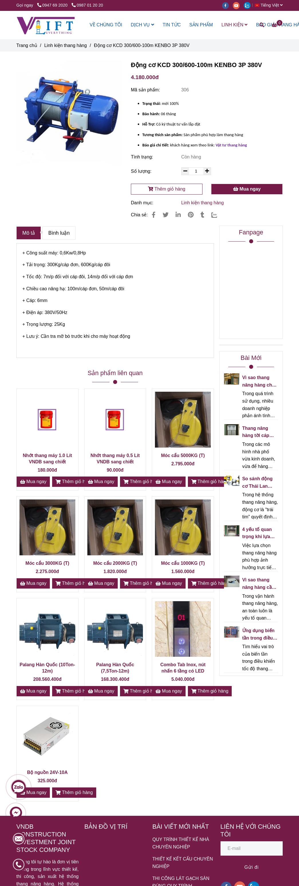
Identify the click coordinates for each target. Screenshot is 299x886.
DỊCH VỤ (142, 24)
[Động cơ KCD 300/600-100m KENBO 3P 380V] (45, 25)
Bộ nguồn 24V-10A (47, 772)
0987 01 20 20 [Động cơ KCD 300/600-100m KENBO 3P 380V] (87, 5)
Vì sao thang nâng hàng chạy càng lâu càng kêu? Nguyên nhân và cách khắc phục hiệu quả (259, 382)
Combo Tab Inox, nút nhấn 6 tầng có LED (183, 667)
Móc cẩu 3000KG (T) (47, 563)
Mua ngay (247, 189)
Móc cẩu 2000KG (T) (115, 563)
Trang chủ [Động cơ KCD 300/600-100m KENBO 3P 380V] (26, 45)
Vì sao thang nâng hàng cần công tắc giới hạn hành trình (258, 584)
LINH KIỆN (234, 24)
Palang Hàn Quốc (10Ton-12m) (47, 667)
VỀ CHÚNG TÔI (106, 24)
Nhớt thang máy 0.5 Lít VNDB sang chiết (115, 458)
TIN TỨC (172, 24)
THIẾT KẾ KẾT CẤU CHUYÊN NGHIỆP (182, 862)
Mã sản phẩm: (146, 89)
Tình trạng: (142, 156)
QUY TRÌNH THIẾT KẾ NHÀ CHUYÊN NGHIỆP (180, 843)
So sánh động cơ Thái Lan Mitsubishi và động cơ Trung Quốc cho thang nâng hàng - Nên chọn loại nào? (260, 483)
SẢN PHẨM (201, 24)
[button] (270, 5)
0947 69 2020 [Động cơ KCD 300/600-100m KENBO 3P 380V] (53, 5)
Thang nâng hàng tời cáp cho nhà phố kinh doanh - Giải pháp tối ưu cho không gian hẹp (259, 432)
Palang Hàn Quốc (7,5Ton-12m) (115, 667)
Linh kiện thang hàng (202, 202)
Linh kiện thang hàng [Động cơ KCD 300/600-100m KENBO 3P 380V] (65, 45)
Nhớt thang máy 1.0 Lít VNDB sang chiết (47, 458)
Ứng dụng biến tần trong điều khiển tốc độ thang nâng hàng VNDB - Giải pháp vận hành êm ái (258, 635)
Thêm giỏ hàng (166, 189)
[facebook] (227, 5)
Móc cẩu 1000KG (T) (183, 563)
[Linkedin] (178, 214)
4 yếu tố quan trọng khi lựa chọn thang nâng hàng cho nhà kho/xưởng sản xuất (258, 533)
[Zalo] (217, 214)
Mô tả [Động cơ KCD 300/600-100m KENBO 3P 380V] (28, 233)
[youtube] (238, 5)
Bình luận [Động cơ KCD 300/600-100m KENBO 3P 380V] (59, 233)
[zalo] (248, 5)
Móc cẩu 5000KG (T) (183, 455)
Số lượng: (142, 171)
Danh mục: (143, 202)
